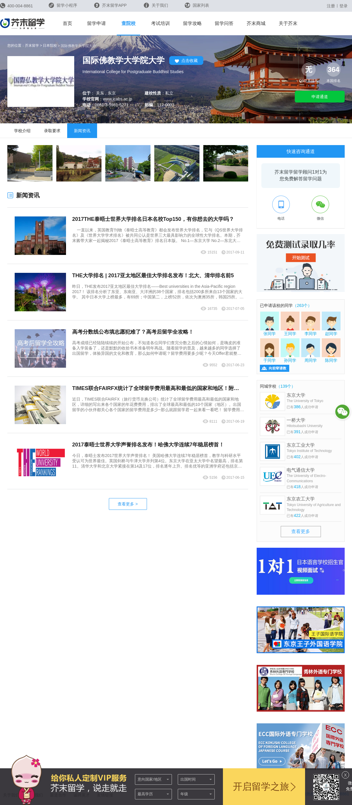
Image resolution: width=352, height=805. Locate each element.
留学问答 (224, 23)
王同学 (290, 323)
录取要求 (52, 130)
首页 (67, 23)
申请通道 (320, 96)
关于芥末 (288, 23)
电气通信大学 (314, 476)
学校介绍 (22, 130)
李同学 (310, 323)
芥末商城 (256, 23)
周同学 (310, 350)
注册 (331, 6)
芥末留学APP (110, 5)
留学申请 (96, 23)
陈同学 (331, 350)
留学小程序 (63, 7)
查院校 (128, 23)
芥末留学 (32, 45)
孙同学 (290, 350)
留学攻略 (192, 23)
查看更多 (128, 504)
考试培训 (160, 23)
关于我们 (156, 5)
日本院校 (50, 45)
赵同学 (331, 323)
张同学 (269, 323)
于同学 (269, 350)
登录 (343, 6)
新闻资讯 (82, 130)
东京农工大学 (314, 504)
